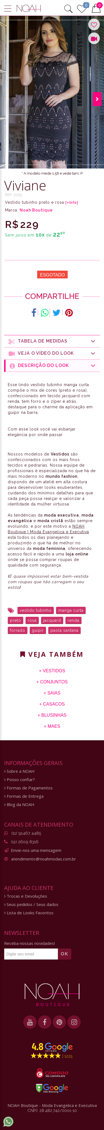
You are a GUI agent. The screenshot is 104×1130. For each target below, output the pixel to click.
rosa (32, 620)
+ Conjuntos (52, 681)
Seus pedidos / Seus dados (31, 904)
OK (65, 954)
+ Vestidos (52, 670)
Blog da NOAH (19, 804)
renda (73, 620)
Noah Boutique (36, 210)
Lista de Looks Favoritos (29, 912)
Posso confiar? (19, 779)
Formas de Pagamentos (28, 788)
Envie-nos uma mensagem (36, 850)
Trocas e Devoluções (25, 896)
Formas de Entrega (24, 796)
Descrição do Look (53, 366)
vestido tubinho (36, 610)
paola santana (64, 630)
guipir (38, 630)
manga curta (70, 610)
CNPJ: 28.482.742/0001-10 (52, 1110)
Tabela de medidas (52, 341)
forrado (17, 630)
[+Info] (71, 203)
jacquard (52, 620)
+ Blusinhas (51, 715)
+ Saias (52, 693)
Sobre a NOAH (19, 771)
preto (15, 620)
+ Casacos (52, 704)
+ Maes (52, 726)
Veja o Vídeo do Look (52, 353)
